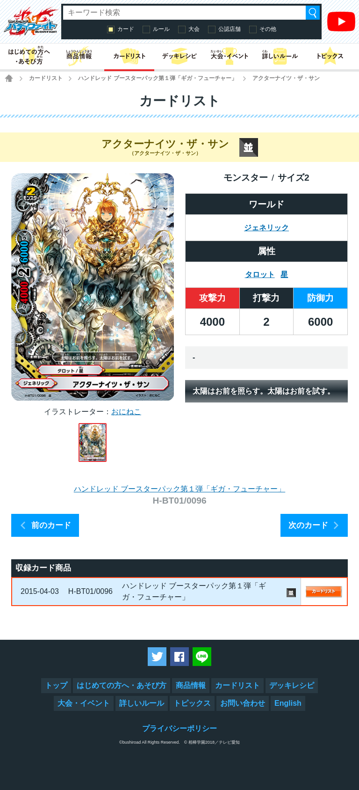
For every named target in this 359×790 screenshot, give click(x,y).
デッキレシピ (291, 685)
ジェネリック (266, 228)
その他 (267, 29)
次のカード (308, 525)
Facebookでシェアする (179, 656)
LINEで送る (202, 656)
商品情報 (191, 685)
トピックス (192, 703)
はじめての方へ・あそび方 (121, 685)
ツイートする (157, 656)
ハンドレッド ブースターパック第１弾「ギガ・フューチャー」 (157, 78)
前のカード (51, 525)
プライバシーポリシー (179, 728)
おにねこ (126, 412)
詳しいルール (141, 703)
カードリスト (46, 78)
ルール (161, 29)
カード (125, 29)
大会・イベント (83, 703)
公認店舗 (229, 29)
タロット (260, 274)
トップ (56, 685)
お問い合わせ (242, 703)
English (288, 703)
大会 (194, 29)
